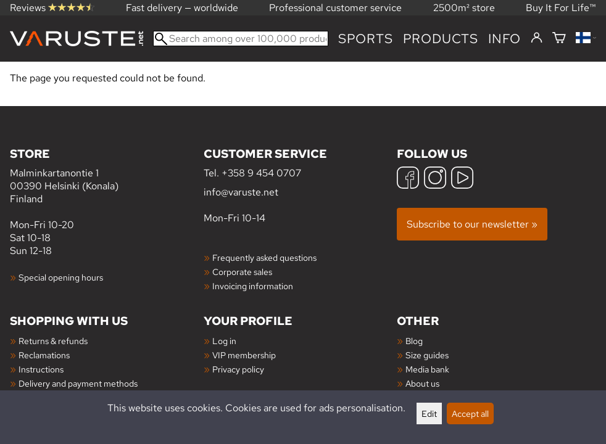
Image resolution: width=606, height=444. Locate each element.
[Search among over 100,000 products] (240, 38)
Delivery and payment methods (78, 383)
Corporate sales (242, 272)
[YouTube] (462, 179)
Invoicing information (252, 286)
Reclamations (44, 355)
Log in (224, 341)
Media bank (427, 369)
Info (504, 38)
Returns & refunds (53, 341)
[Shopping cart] (559, 38)
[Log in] (536, 38)
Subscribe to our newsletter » (472, 224)
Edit (429, 413)
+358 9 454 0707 (261, 172)
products (440, 38)
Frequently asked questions (264, 257)
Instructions (41, 369)
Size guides (427, 355)
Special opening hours (61, 277)
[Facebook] (408, 179)
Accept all (470, 413)
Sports (365, 38)
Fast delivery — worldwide (182, 7)
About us (422, 383)
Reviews (52, 7)
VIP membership (244, 355)
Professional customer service (335, 7)
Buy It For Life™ (561, 7)
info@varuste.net (241, 192)
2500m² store (464, 7)
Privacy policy (238, 369)
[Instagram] (435, 179)
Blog (414, 341)
